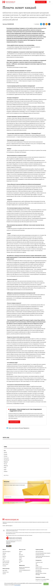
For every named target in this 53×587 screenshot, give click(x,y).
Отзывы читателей (6, 561)
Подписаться (26, 500)
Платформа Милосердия (40, 554)
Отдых (5, 467)
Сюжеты (4, 557)
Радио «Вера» (5, 570)
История (5, 454)
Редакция (4, 553)
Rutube (20, 559)
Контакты (4, 565)
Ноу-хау (5, 463)
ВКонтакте (21, 554)
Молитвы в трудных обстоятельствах (42, 568)
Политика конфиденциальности (24, 570)
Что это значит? (17, 584)
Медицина (6, 461)
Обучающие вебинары (39, 551)
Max (19, 562)
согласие (13, 502)
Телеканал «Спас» (6, 572)
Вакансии (4, 556)
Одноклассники (22, 556)
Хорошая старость (39, 566)
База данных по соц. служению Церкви (42, 579)
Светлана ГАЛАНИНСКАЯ (8, 24)
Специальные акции (39, 562)
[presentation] (26, 496)
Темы (3, 559)
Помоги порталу (41, 2)
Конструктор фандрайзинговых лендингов (43, 553)
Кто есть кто (6, 458)
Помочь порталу (14, 421)
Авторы (4, 554)
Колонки (5, 456)
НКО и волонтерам (6, 562)
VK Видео (20, 561)
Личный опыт (6, 459)
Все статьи (6, 475)
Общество (6, 465)
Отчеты (20, 571)
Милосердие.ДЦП (39, 571)
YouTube (20, 557)
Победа (37, 565)
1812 (36, 563)
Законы (5, 452)
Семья (5, 469)
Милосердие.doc (38, 570)
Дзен (20, 553)
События (5, 471)
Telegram (20, 551)
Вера (5, 450)
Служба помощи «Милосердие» (41, 580)
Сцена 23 (4, 573)
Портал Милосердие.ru (6, 551)
